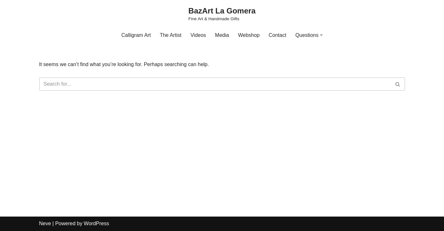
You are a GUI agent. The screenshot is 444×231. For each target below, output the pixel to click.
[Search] (215, 84)
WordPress (96, 223)
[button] (321, 35)
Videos (198, 35)
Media (222, 35)
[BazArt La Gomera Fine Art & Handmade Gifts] (222, 14)
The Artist (171, 35)
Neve (45, 223)
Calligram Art (136, 35)
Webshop (248, 35)
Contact (277, 35)
